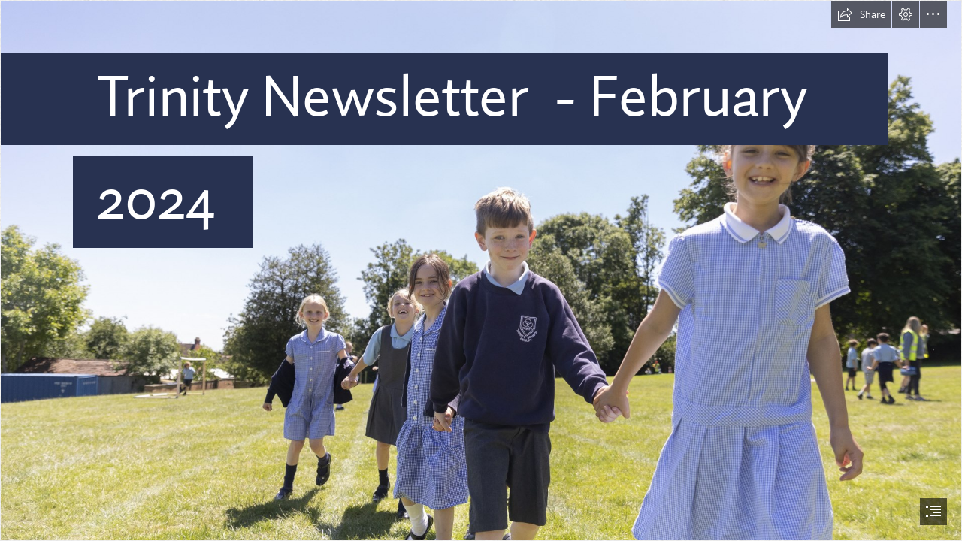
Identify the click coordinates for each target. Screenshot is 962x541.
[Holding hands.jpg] (481, 270)
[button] (861, 14)
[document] (481, 270)
